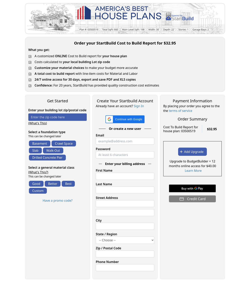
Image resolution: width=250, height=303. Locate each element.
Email (100, 135)
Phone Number (107, 262)
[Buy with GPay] (192, 188)
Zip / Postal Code (108, 248)
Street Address (107, 198)
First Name (104, 170)
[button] (125, 119)
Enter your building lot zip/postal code (57, 110)
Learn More (193, 170)
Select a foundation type (46, 132)
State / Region (106, 234)
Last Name (104, 184)
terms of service (180, 111)
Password (103, 149)
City (99, 220)
